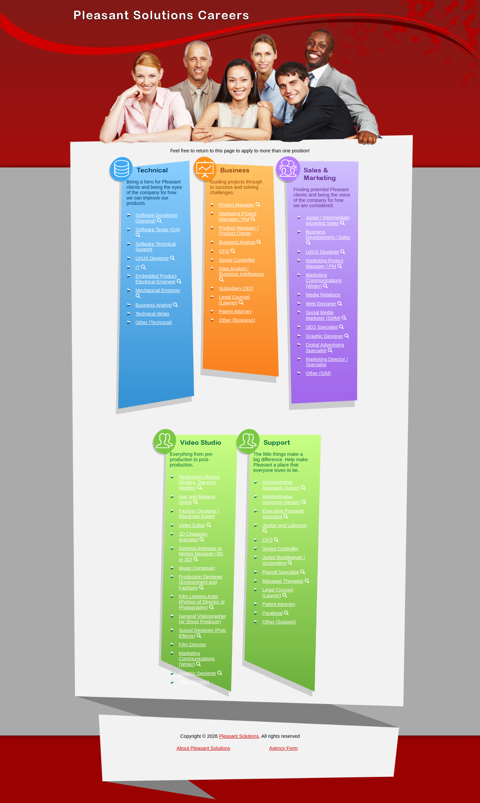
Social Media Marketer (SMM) (323, 315)
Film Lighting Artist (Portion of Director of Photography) (202, 602)
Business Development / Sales (328, 234)
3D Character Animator (193, 536)
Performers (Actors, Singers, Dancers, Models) (200, 482)
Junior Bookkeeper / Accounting (284, 560)
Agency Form (283, 748)
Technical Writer (153, 313)
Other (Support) (279, 622)
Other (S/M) (318, 373)
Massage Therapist (283, 581)
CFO (224, 251)
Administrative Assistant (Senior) (282, 499)
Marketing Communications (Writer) (324, 280)
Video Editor (192, 525)
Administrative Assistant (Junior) (281, 485)
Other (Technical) (154, 322)
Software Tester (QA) (158, 229)
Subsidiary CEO (236, 288)
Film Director (192, 644)
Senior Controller (237, 260)
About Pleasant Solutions (203, 748)
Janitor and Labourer (285, 525)
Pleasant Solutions (239, 736)
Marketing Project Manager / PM (238, 216)
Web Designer (321, 303)
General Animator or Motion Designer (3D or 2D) (201, 554)
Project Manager (237, 205)
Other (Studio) (194, 682)
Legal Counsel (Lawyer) (234, 299)
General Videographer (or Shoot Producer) (202, 619)
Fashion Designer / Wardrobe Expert (199, 513)
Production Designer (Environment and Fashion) (200, 582)
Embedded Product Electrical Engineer (156, 278)
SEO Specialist (322, 327)
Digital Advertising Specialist (325, 347)
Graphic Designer (324, 336)
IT (138, 267)
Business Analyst (154, 305)
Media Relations (323, 294)
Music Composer (197, 568)
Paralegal (273, 613)
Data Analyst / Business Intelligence (241, 271)
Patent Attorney (235, 311)
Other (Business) (237, 320)
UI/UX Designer (152, 258)
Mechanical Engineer (158, 290)
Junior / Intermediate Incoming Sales (328, 220)
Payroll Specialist (281, 572)
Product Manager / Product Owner (239, 230)
